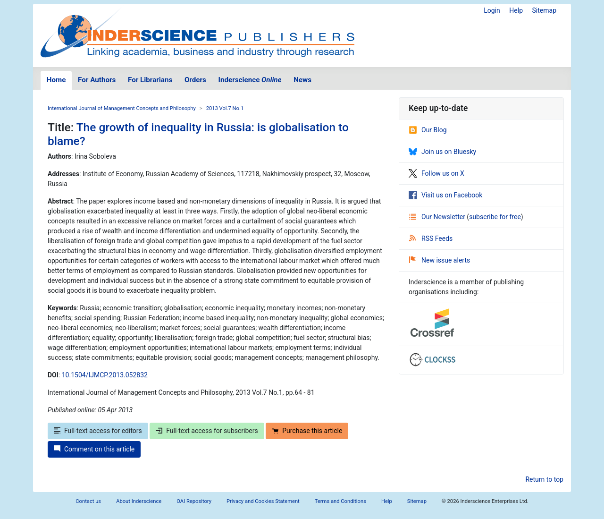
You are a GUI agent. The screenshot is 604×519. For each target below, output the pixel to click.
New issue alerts (439, 260)
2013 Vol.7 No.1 (225, 108)
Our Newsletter (438, 217)
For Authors (97, 80)
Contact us (88, 501)
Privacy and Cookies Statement (263, 501)
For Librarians (150, 80)
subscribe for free (495, 217)
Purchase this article (307, 430)
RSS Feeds (431, 238)
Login (492, 10)
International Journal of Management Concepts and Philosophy (122, 108)
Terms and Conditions (340, 501)
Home (56, 80)
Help (516, 10)
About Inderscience (138, 501)
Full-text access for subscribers (207, 430)
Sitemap (544, 10)
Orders (195, 80)
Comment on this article (94, 449)
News (302, 80)
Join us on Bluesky (442, 151)
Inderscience (250, 80)
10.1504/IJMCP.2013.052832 (105, 375)
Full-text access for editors (98, 430)
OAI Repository (193, 501)
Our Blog (428, 130)
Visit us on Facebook (445, 195)
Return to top (544, 479)
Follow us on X (436, 173)
